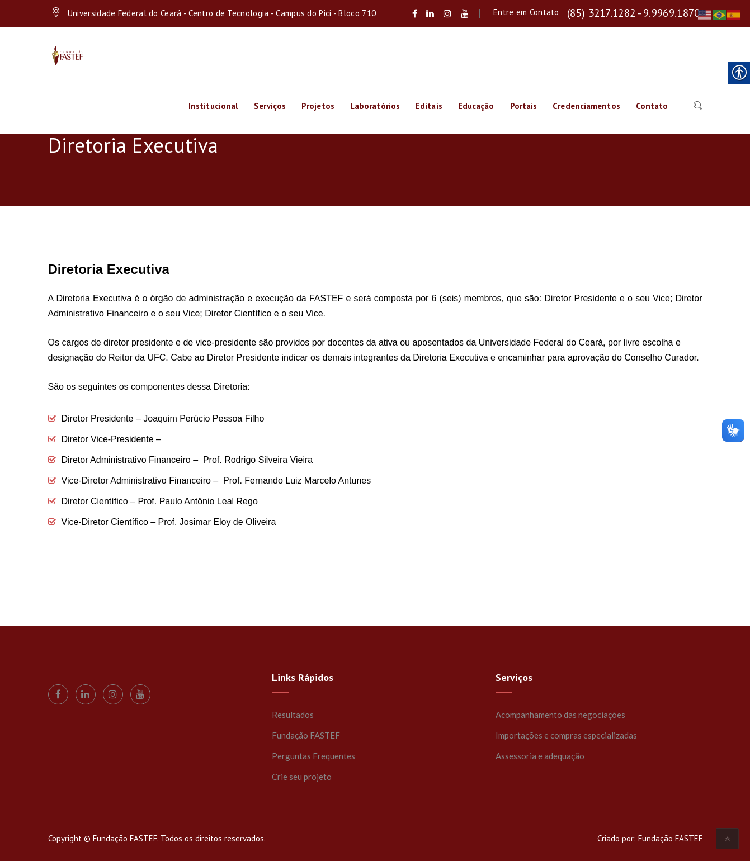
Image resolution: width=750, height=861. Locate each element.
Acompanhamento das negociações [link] (560, 714)
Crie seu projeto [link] (302, 777)
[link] (414, 13)
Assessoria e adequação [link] (540, 756)
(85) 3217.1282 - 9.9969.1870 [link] (633, 13)
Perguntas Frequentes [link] (313, 756)
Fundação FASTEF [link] (306, 735)
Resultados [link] (293, 714)
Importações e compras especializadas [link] (566, 735)
